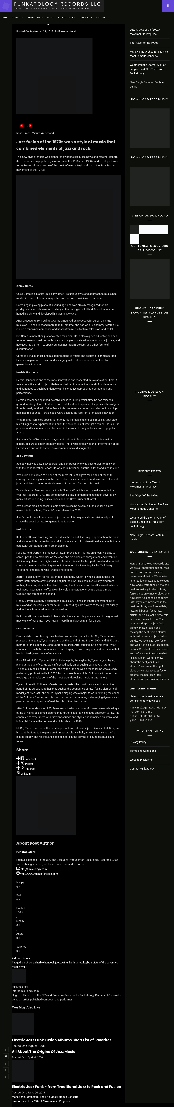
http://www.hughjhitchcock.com (37, 873)
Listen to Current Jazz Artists (143, 689)
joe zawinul (61, 962)
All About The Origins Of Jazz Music (43, 1051)
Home (5, 17)
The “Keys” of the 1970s (144, 42)
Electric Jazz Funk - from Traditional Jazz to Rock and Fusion (66, 1086)
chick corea (29, 962)
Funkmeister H (67, 31)
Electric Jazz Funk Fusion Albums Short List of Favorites (62, 1040)
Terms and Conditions (143, 750)
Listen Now (86, 17)
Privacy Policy (138, 742)
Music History (22, 958)
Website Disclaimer (141, 759)
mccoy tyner (19, 966)
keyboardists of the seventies (100, 962)
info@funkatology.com (31, 869)
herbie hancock (45, 962)
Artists (101, 17)
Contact (17, 17)
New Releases (66, 17)
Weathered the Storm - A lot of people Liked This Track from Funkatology (148, 69)
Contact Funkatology (142, 768)
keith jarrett (76, 962)
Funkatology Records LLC (58, 4)
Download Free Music (41, 17)
